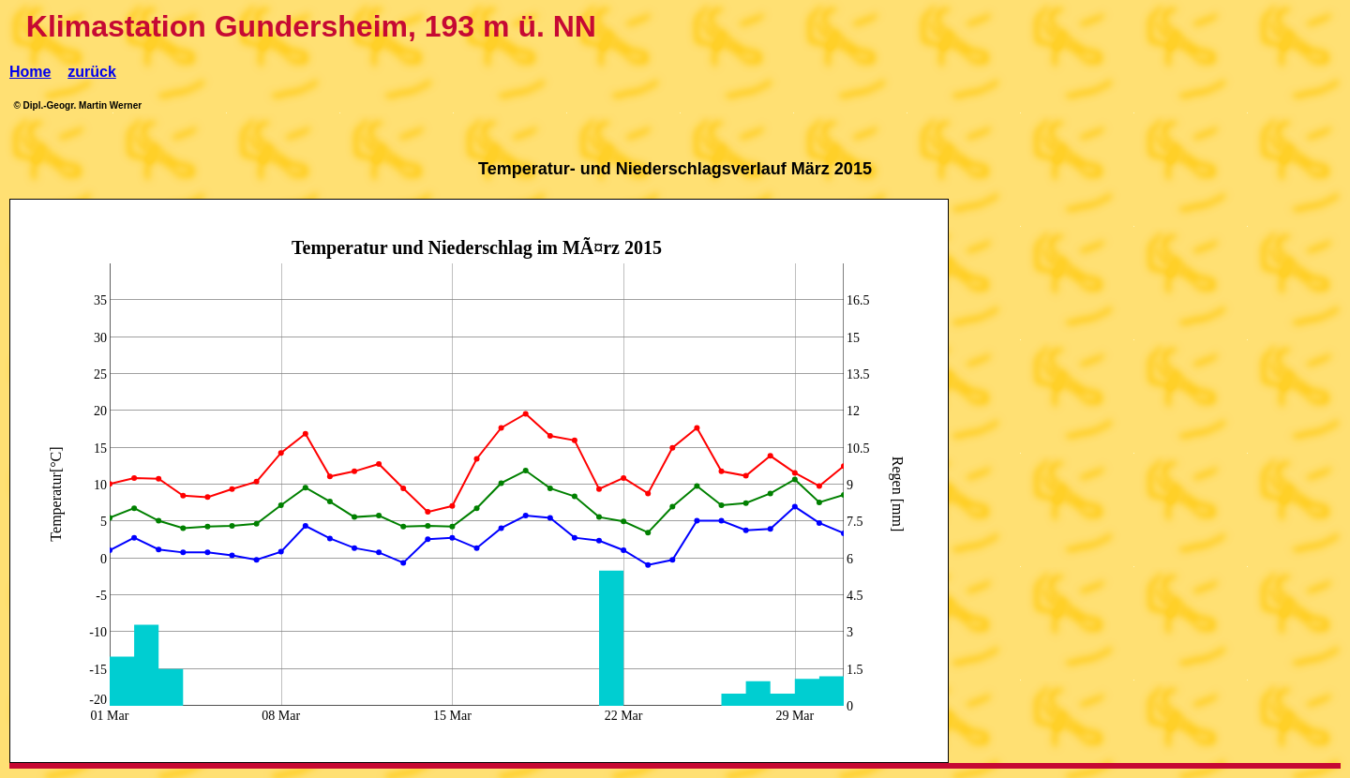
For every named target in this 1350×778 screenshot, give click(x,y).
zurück (92, 72)
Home (30, 72)
